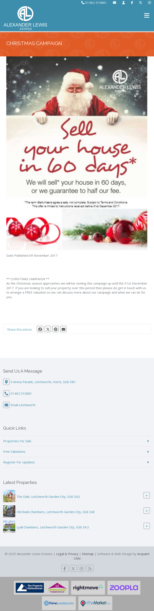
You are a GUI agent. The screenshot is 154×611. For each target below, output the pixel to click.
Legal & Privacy (67, 554)
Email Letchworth (22, 405)
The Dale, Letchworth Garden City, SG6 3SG (48, 496)
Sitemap (88, 554)
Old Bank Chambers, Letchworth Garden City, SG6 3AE (56, 512)
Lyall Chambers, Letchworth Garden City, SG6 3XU (53, 527)
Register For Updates (19, 462)
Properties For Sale (17, 441)
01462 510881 (94, 2)
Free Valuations (14, 451)
